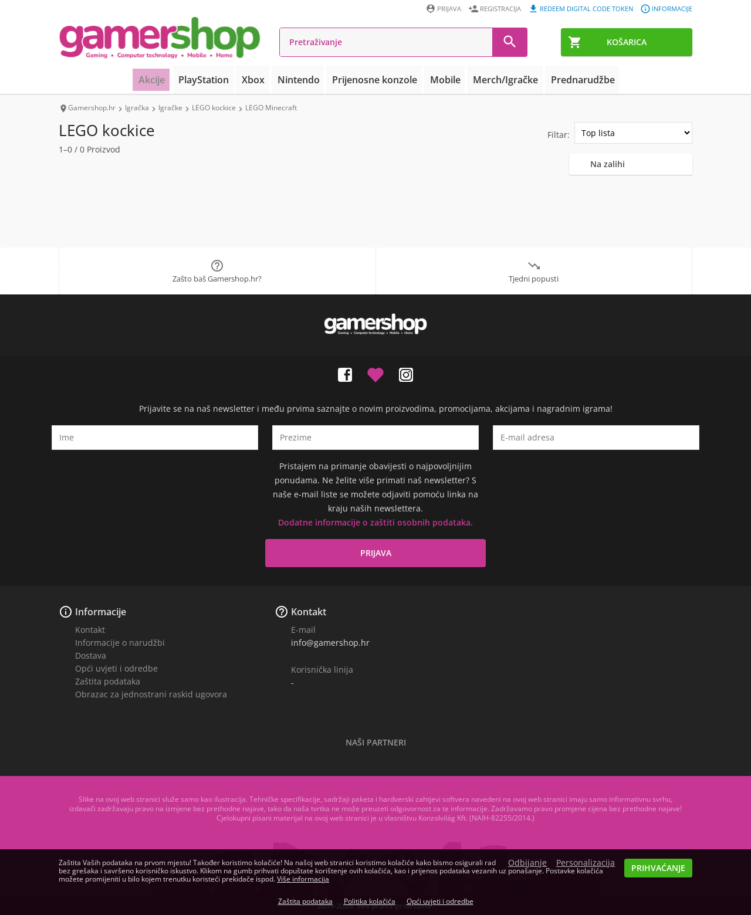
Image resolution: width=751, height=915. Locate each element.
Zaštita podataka (107, 681)
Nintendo (304, 80)
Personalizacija (585, 863)
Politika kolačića (369, 901)
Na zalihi (607, 164)
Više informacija (303, 879)
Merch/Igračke (496, 80)
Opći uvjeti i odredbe (116, 668)
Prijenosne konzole (375, 80)
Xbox (263, 80)
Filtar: (558, 134)
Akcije (168, 80)
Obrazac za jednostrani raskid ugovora (151, 694)
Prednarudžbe (568, 80)
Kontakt (90, 629)
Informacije (100, 612)
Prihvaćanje (658, 867)
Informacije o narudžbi (120, 642)
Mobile (441, 80)
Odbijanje (527, 863)
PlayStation (218, 80)
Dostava (90, 655)
